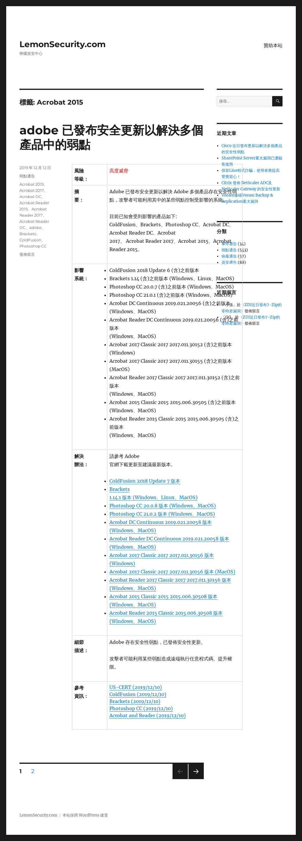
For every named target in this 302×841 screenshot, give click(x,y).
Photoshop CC (33, 246)
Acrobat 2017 (31, 190)
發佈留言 (27, 254)
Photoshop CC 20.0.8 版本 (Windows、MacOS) (162, 506)
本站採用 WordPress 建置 (85, 815)
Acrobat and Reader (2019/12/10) (147, 715)
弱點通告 (27, 176)
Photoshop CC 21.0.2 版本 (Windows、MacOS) (162, 514)
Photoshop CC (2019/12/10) (141, 708)
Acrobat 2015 (31, 184)
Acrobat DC (30, 196)
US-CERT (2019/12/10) (135, 687)
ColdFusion (30, 240)
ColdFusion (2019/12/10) (137, 694)
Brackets (27, 233)
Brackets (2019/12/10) (134, 701)
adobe (35, 227)
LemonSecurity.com (62, 44)
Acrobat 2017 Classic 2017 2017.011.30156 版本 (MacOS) (172, 572)
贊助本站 (273, 45)
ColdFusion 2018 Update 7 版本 (144, 481)
